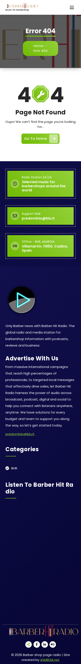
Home (38, 46)
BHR (14, 468)
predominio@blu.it (20, 434)
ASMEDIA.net (50, 659)
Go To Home (41, 138)
